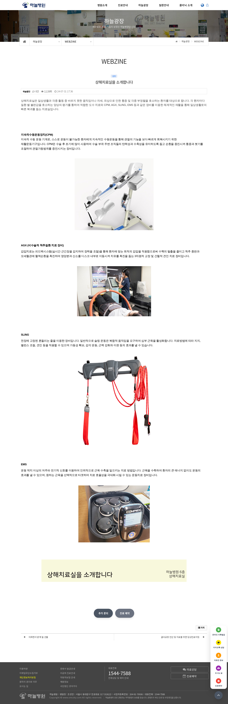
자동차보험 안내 (67, 677)
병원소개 (102, 5)
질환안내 (164, 5)
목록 (201, 627)
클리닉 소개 (186, 5)
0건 (35, 91)
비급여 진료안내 (67, 673)
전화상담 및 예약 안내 (118, 677)
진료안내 (123, 5)
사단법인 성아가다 (68, 686)
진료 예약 (125, 613)
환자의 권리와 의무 (28, 681)
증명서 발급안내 (67, 668)
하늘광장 (143, 5)
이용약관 (23, 668)
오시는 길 (23, 686)
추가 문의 (103, 613)
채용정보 (64, 681)
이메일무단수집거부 (28, 673)
